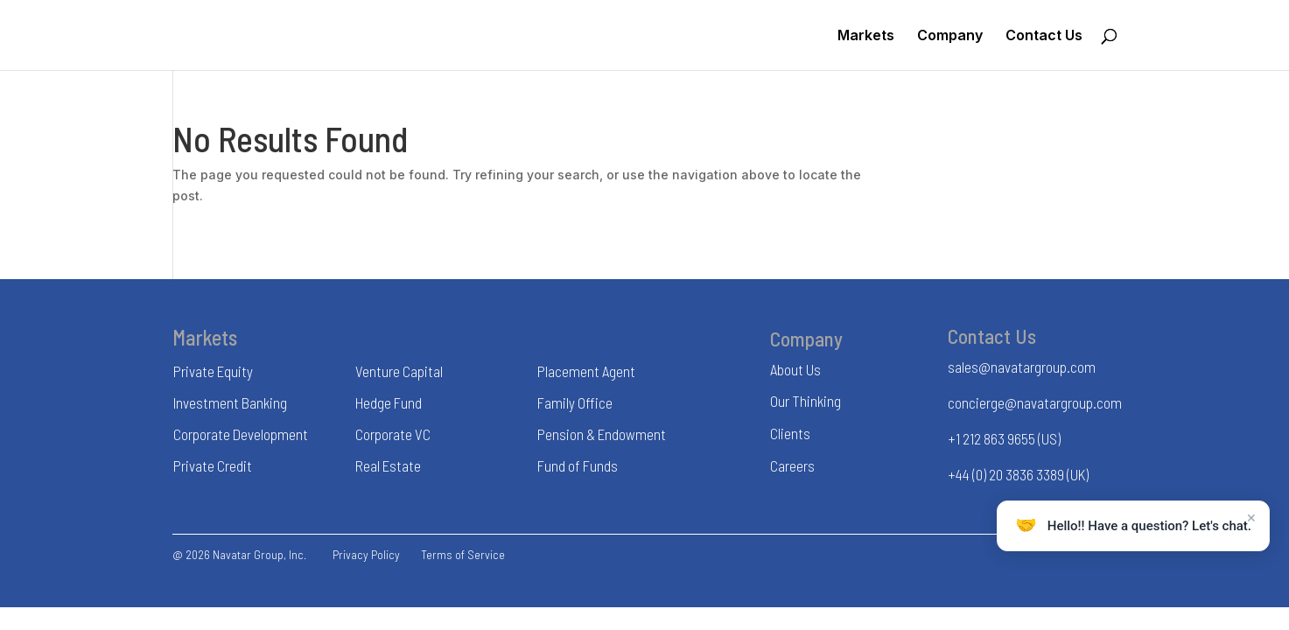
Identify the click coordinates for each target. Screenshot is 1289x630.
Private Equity (213, 371)
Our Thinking (805, 401)
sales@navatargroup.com (1022, 366)
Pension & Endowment (601, 434)
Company (950, 36)
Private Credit (212, 465)
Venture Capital (399, 371)
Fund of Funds (577, 465)
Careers (792, 465)
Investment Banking (230, 402)
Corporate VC (393, 434)
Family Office (575, 402)
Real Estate (388, 465)
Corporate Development (240, 434)
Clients (790, 433)
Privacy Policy (366, 554)
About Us (795, 369)
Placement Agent (586, 371)
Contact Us (1043, 36)
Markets (865, 36)
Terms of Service (463, 554)
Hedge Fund (388, 402)
